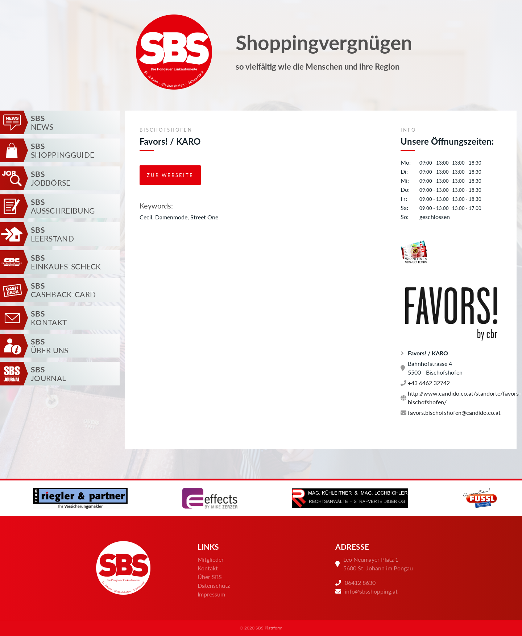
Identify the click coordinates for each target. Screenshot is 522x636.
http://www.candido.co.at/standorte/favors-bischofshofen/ (451, 397)
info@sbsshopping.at (371, 591)
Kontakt (208, 568)
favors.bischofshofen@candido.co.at (451, 412)
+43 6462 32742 (425, 382)
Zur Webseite (170, 175)
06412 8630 (360, 582)
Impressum (211, 594)
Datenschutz (214, 585)
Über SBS (210, 576)
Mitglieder (211, 559)
